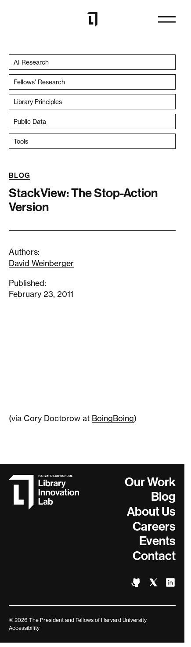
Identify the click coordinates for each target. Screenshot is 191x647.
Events (157, 541)
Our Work (150, 482)
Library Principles (38, 101)
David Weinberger (41, 263)
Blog (19, 175)
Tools (21, 141)
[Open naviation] (167, 19)
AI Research (31, 62)
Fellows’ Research (39, 82)
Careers (154, 526)
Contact (154, 556)
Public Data (30, 121)
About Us (151, 511)
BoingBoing (113, 418)
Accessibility (24, 628)
